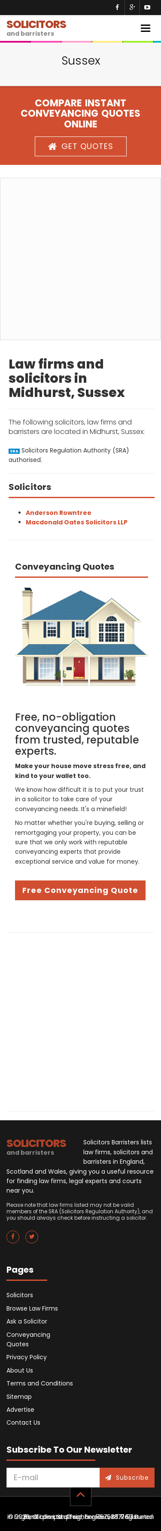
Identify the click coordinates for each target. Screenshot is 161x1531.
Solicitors (19, 1295)
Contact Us (23, 1422)
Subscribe (127, 1477)
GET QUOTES (80, 146)
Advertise (20, 1409)
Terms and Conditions (39, 1383)
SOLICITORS (36, 27)
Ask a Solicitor (26, 1321)
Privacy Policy (26, 1357)
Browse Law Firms (32, 1308)
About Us (19, 1370)
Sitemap (19, 1396)
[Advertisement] (80, 259)
